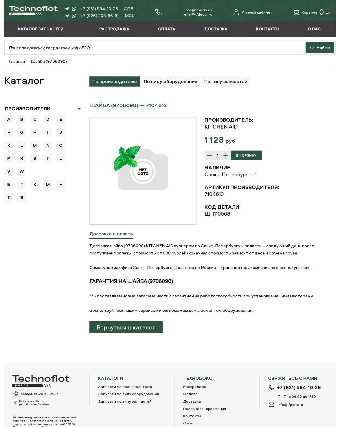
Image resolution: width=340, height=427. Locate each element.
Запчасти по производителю (125, 386)
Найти (320, 47)
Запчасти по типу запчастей (125, 401)
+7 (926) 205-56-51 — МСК (107, 15)
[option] (143, 171)
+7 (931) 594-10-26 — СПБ (106, 9)
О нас (188, 423)
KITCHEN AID (221, 126)
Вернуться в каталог (126, 327)
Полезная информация (204, 408)
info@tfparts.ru (198, 9)
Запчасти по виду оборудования (128, 393)
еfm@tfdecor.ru (198, 14)
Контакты (192, 415)
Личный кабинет (252, 12)
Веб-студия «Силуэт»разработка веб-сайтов (34, 402)
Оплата (190, 393)
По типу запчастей (225, 81)
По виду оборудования (170, 81)
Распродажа (194, 386)
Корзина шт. (311, 12)
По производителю (114, 81)
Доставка (192, 401)
